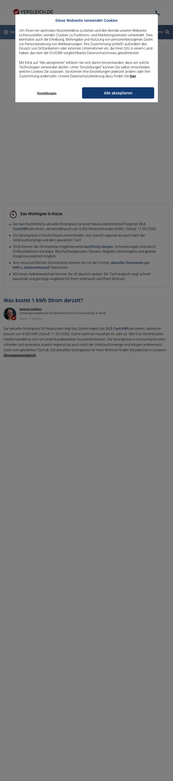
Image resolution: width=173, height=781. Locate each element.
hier (133, 76)
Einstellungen (46, 93)
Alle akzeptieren (118, 93)
